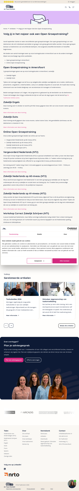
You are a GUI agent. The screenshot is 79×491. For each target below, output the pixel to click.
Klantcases (44, 433)
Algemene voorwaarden (13, 489)
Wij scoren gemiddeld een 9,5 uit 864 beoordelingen (30, 2)
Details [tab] (39, 234)
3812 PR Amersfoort (65, 444)
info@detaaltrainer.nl (65, 433)
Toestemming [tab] (13, 234)
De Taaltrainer (63, 439)
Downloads (44, 439)
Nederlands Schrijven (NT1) (10, 439)
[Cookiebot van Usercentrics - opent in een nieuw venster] (68, 228)
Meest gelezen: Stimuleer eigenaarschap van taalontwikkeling (48, 444)
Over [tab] (65, 234)
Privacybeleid (31, 489)
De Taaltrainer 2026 (23, 485)
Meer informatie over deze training (14, 209)
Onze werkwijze (27, 439)
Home (5, 29)
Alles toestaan (64, 261)
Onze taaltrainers (27, 441)
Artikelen (13, 29)
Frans (5, 448)
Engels (6, 443)
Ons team (25, 436)
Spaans (6, 451)
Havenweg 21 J (63, 441)
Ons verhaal (26, 433)
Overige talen (8, 456)
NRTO (42, 489)
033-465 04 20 (63, 436)
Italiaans (6, 453)
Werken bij (25, 444)
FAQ (51, 489)
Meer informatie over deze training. (15, 112)
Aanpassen (39, 261)
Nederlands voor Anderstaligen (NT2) (10, 434)
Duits (5, 446)
